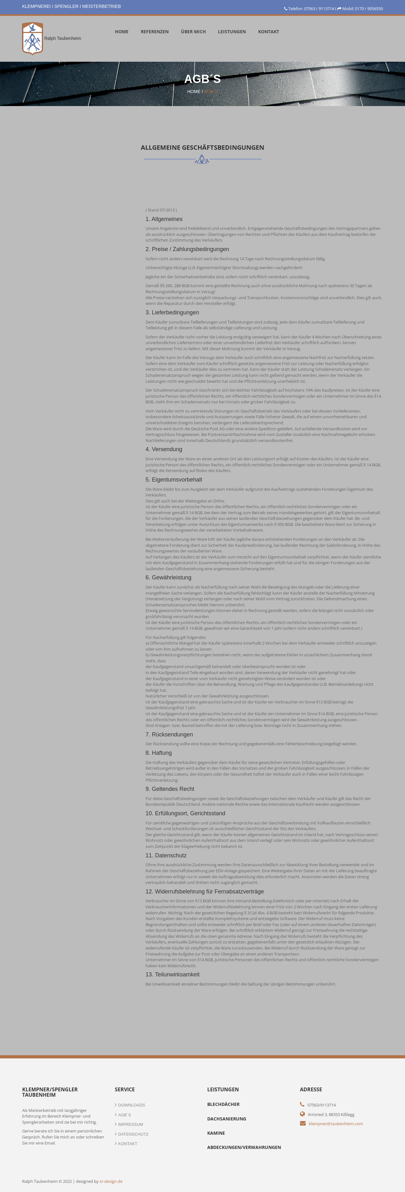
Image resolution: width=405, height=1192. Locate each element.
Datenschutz (132, 1134)
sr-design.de (111, 1181)
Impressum (129, 1124)
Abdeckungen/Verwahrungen (244, 1147)
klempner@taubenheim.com (336, 1123)
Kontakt (126, 1143)
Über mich (193, 31)
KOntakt (268, 31)
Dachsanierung (226, 1119)
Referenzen (155, 31)
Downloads (130, 1105)
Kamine (216, 1133)
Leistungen (232, 31)
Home (121, 31)
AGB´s (211, 91)
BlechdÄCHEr (223, 1104)
